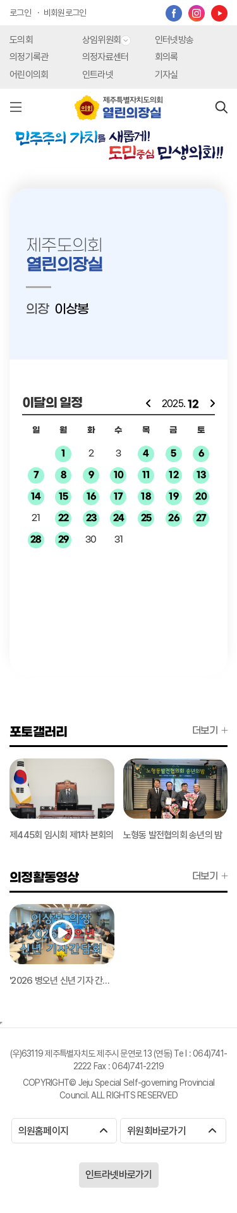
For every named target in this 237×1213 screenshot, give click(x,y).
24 (119, 518)
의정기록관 (28, 57)
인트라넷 (97, 74)
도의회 (21, 40)
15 (63, 496)
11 (146, 475)
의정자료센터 (105, 57)
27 (201, 518)
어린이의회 (28, 74)
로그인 (20, 13)
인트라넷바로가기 (118, 1175)
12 (173, 475)
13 (201, 475)
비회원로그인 (65, 13)
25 (146, 518)
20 (201, 496)
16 (91, 496)
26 (173, 518)
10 (119, 475)
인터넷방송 (174, 40)
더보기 (210, 730)
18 (146, 496)
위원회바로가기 (171, 1131)
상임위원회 (106, 40)
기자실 (166, 74)
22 (63, 518)
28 (36, 539)
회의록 (166, 57)
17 (118, 496)
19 (173, 496)
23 (91, 518)
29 (63, 539)
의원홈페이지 (62, 1131)
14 (36, 496)
